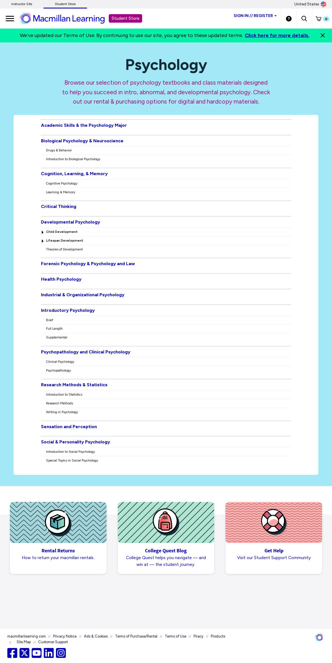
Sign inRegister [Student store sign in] (255, 15)
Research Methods (59, 403)
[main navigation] (10, 18)
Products (218, 636)
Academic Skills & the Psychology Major (84, 125)
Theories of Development (64, 249)
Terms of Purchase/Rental (136, 636)
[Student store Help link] (288, 18)
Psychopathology (58, 370)
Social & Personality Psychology (75, 442)
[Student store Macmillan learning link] (66, 18)
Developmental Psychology (70, 222)
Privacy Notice (65, 636)
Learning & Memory (60, 192)
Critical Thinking (58, 206)
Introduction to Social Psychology (70, 452)
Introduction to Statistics (64, 394)
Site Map (24, 642)
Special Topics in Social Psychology (72, 460)
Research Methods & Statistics (74, 384)
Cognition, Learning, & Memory (74, 173)
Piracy (198, 636)
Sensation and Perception (69, 426)
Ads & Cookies (96, 636)
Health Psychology (61, 279)
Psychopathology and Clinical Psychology (85, 352)
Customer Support (53, 642)
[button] (304, 18)
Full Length (54, 329)
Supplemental (56, 337)
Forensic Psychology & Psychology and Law (88, 263)
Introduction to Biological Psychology (73, 159)
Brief (49, 320)
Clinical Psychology (60, 362)
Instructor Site (21, 4)
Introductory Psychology (68, 310)
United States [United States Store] (310, 4)
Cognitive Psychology (61, 183)
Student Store (65, 4)
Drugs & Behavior (59, 150)
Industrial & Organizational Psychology (82, 294)
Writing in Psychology (62, 412)
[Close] (323, 35)
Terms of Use (175, 636)
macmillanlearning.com (26, 636)
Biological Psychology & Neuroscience (82, 140)
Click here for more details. (277, 35)
